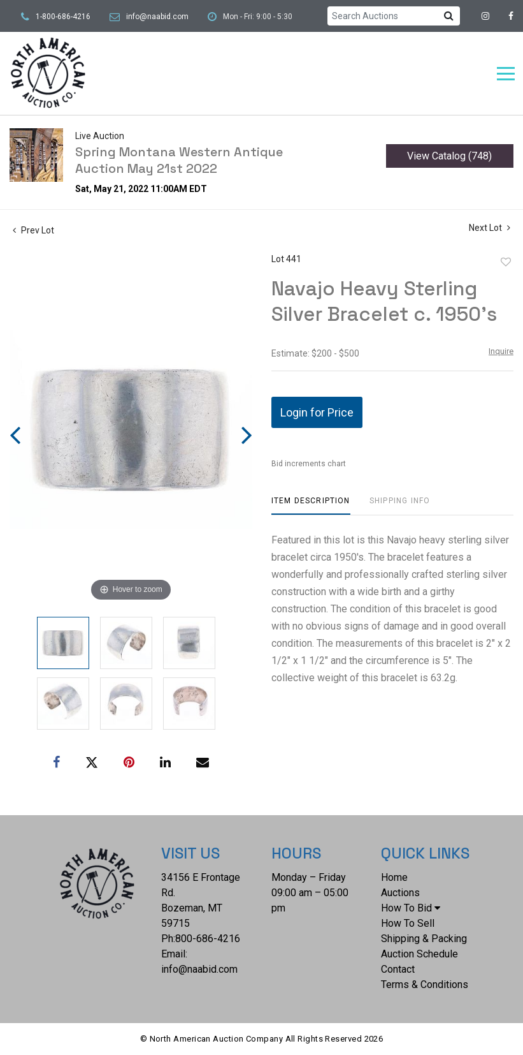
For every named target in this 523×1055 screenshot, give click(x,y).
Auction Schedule (419, 954)
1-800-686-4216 (63, 16)
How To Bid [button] (410, 908)
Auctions (400, 893)
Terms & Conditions (424, 984)
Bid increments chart (308, 463)
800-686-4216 (207, 939)
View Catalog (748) (449, 156)
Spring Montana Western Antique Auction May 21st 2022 (179, 160)
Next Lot (489, 228)
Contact (398, 969)
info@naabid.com (157, 16)
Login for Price (317, 412)
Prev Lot (33, 230)
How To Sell (407, 923)
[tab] (310, 505)
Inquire (501, 351)
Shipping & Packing (424, 939)
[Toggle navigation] (506, 73)
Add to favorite (505, 262)
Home (394, 877)
